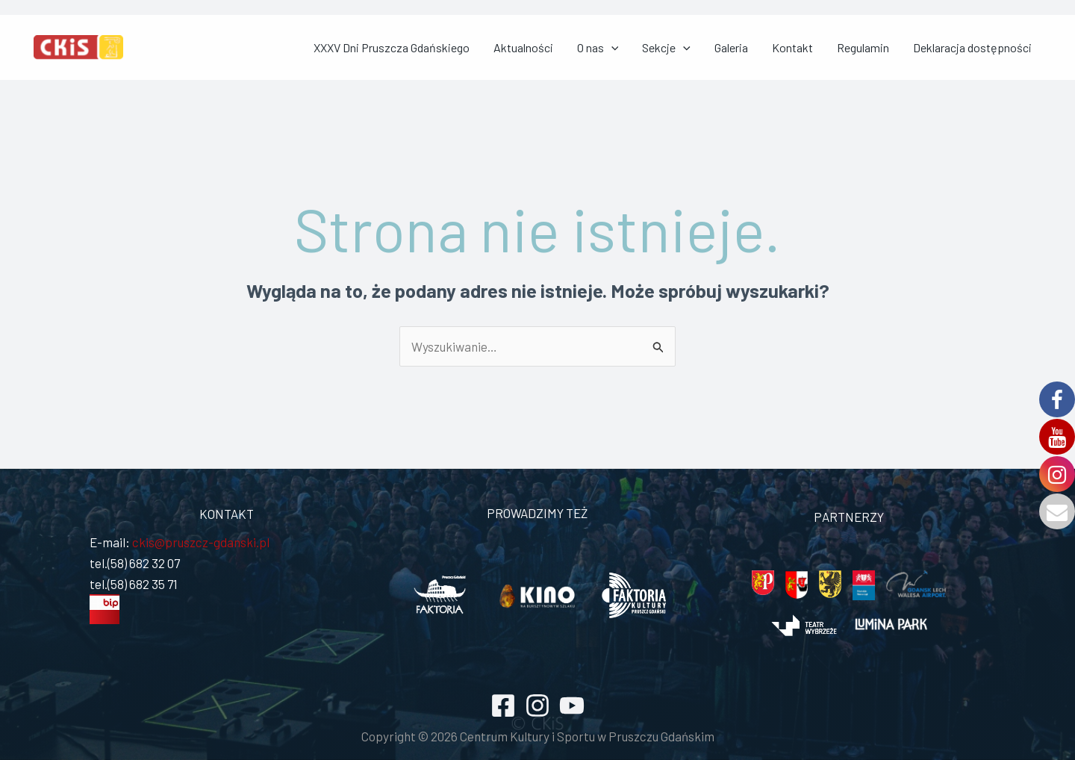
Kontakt (826, 47)
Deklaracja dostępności (982, 47)
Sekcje (723, 48)
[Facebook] (503, 706)
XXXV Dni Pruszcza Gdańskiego (485, 47)
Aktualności (605, 47)
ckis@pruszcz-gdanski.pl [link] (199, 542)
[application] (680, 48)
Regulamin (885, 47)
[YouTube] (572, 706)
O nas (667, 48)
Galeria (777, 47)
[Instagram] (537, 706)
